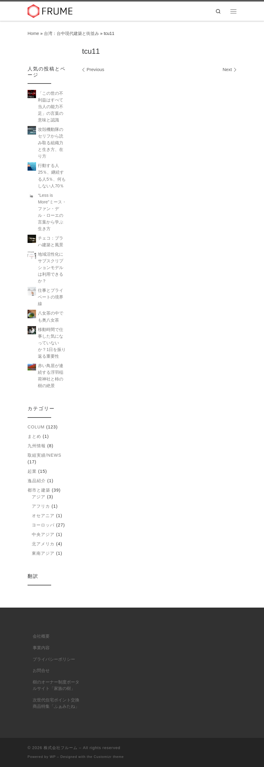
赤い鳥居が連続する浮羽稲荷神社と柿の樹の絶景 (50, 375)
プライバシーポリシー (54, 659)
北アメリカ (43, 543)
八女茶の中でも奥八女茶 (50, 316)
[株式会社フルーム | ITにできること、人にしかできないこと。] (50, 10)
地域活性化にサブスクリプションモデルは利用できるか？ (50, 267)
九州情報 (37, 445)
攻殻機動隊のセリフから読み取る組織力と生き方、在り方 (50, 143)
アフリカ (41, 506)
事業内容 (41, 648)
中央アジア (43, 534)
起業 (32, 471)
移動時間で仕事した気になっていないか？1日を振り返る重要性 (52, 343)
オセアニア (43, 515)
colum (36, 426)
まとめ (34, 436)
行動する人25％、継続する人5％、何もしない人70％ (52, 175)
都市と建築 (39, 490)
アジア (38, 496)
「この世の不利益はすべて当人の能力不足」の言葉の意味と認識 (50, 106)
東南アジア (43, 553)
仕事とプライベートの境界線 (50, 297)
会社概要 (41, 636)
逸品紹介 (37, 480)
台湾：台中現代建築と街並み (71, 33)
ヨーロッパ (43, 525)
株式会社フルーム (61, 747)
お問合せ (41, 670)
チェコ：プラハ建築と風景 (50, 241)
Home (33, 33)
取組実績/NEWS (44, 455)
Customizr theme (109, 756)
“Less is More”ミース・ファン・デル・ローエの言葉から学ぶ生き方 (52, 212)
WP (53, 756)
